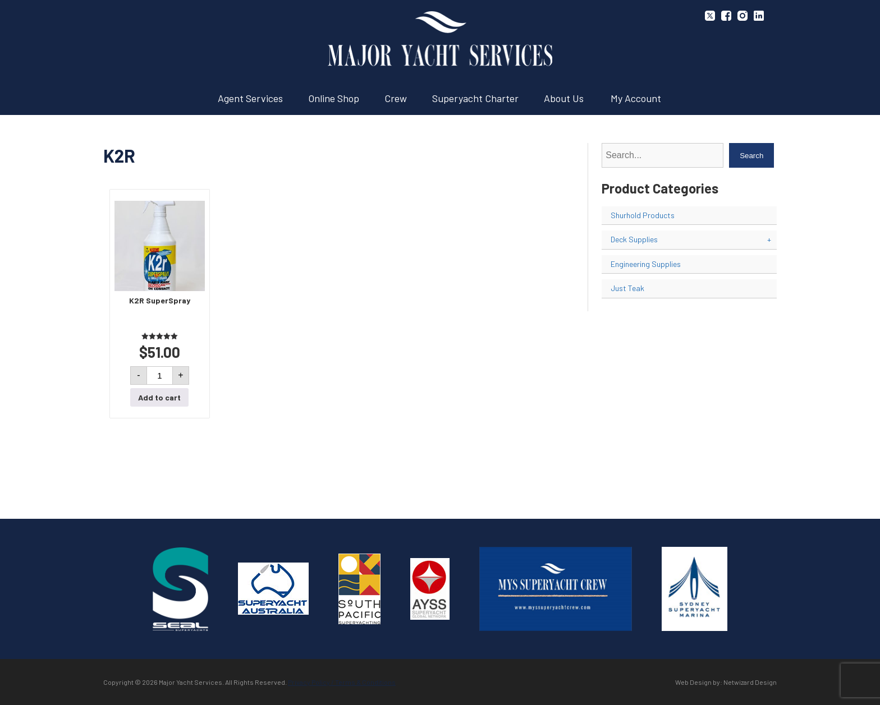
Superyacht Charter (475, 98)
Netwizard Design (750, 682)
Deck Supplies (691, 239)
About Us (564, 98)
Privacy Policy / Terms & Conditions (342, 682)
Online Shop (333, 98)
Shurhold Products (643, 215)
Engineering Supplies (646, 264)
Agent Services (250, 98)
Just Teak (627, 288)
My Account (636, 98)
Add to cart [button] (159, 397)
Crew (395, 98)
